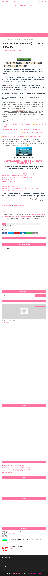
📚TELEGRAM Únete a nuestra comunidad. (13, 466)
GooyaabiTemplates (36, 573)
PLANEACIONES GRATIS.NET (33, 130)
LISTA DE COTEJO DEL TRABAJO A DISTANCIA (14, 176)
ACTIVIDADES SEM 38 (22, 224)
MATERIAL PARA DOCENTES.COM (34, 133)
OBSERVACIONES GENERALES (10, 187)
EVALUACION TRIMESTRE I (9, 181)
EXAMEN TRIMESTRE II (7, 183)
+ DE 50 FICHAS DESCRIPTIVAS (17, 547)
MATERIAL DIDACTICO (24, 5)
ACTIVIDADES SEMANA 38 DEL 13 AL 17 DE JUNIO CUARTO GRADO (24, 162)
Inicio (3, 40)
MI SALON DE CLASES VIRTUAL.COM (14, 136)
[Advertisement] (24, 19)
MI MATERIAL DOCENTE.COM (12, 133)
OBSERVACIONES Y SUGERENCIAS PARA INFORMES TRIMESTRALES (20, 188)
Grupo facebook (6, 205)
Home (3, 1)
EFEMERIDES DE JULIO (8, 320)
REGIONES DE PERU (7, 472)
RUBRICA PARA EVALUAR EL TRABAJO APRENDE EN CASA (18, 177)
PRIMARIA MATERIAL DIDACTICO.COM (18, 125)
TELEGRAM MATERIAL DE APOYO (22, 216)
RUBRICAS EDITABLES (8, 179)
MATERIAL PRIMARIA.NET (34, 136)
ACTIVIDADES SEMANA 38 (35, 224)
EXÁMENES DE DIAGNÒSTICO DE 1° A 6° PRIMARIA (22, 532)
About (8, 1)
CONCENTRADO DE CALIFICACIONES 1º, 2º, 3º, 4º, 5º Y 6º (18, 174)
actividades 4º (11, 224)
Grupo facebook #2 (19, 205)
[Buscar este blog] (18, 295)
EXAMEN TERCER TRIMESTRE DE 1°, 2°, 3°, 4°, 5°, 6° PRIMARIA (25, 539)
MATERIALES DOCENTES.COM (12, 130)
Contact (13, 1)
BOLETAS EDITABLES (7, 185)
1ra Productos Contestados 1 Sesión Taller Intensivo (16, 471)
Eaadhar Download (18, 573)
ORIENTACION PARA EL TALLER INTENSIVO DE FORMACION (17, 467)
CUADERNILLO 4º (9, 40)
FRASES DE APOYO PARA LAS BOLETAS (12, 190)
